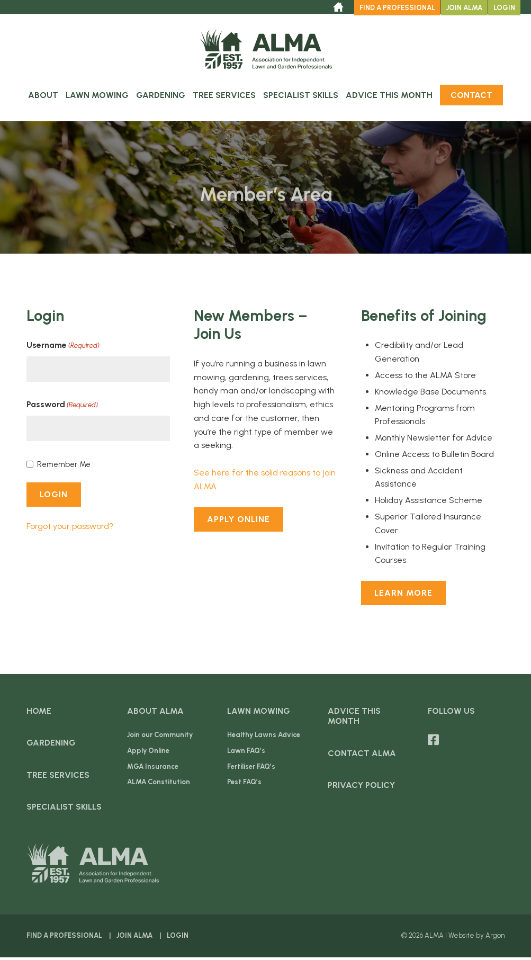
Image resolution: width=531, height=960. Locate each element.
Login (504, 8)
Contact (471, 97)
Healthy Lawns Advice (263, 737)
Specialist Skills (300, 97)
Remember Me (64, 466)
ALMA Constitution (158, 784)
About (43, 97)
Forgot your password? (69, 528)
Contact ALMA (362, 755)
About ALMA (155, 713)
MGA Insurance (152, 769)
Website (461, 938)
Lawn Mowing (97, 97)
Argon (495, 938)
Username (63, 348)
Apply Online (238, 521)
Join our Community (160, 737)
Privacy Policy (361, 787)
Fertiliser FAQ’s (251, 769)
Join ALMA (464, 8)
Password (62, 408)
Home (38, 713)
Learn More (403, 595)
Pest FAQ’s (244, 784)
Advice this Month (389, 97)
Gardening (160, 97)
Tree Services (224, 97)
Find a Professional (397, 8)
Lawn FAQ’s (246, 753)
